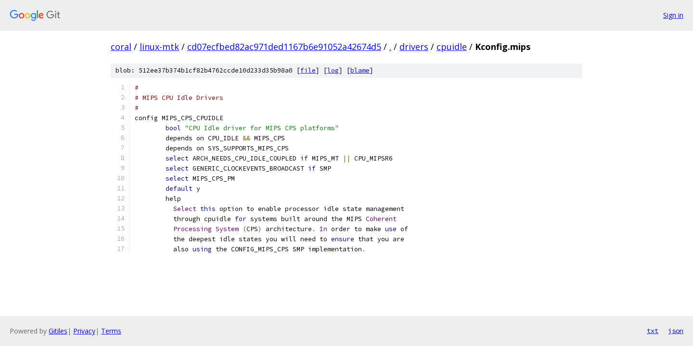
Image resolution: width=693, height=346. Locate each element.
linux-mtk (159, 46)
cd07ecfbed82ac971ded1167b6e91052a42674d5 (284, 46)
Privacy (84, 330)
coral (121, 46)
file (308, 70)
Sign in (673, 15)
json (675, 330)
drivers (413, 46)
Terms (111, 330)
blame (360, 70)
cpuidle (451, 46)
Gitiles (58, 330)
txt (652, 330)
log (333, 70)
